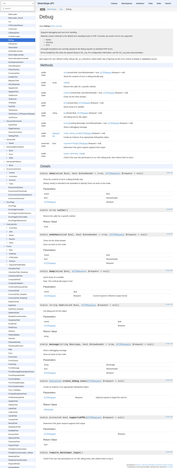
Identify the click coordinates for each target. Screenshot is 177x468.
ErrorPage (10, 202)
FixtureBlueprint (14, 66)
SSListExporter (14, 84)
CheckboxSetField (15, 276)
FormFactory (13, 361)
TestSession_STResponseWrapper (21, 114)
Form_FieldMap (14, 390)
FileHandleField (14, 342)
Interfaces (140, 3)
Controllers (13, 176)
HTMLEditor (13, 257)
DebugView (12, 44)
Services (12, 180)
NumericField (13, 434)
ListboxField (13, 412)
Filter (11, 250)
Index (159, 3)
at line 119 (169, 304)
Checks (12, 173)
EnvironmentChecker (16, 198)
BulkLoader (12, 14)
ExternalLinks (12, 224)
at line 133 (169, 343)
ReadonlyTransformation (17, 460)
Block (11, 151)
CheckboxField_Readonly (18, 272)
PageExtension (14, 128)
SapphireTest (13, 92)
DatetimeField (13, 313)
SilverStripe (51, 9)
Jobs (11, 232)
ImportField (12, 125)
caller (66, 83)
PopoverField (13, 445)
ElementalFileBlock (14, 162)
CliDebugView (13, 33)
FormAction (12, 357)
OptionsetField (13, 438)
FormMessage (13, 368)
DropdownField (14, 320)
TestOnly (11, 106)
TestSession (13, 110)
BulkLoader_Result (15, 18)
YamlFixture (12, 117)
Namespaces (126, 3)
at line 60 (170, 209)
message (67, 123)
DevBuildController (15, 51)
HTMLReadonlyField (16, 397)
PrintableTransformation (17, 449)
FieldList (11, 331)
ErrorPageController (16, 210)
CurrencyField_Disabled (17, 294)
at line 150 (169, 380)
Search (168, 3)
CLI (9, 22)
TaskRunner (13, 95)
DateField (12, 305)
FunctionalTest (13, 73)
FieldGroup (12, 327)
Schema (12, 261)
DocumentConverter (14, 121)
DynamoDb (11, 140)
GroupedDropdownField (17, 394)
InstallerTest (13, 77)
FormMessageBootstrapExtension (21, 372)
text (65, 113)
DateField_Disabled (15, 309)
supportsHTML (70, 143)
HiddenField (13, 405)
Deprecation (13, 47)
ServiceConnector (15, 132)
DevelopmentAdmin (15, 62)
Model (11, 143)
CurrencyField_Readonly (17, 298)
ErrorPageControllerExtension (19, 213)
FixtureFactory (13, 70)
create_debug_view (71, 133)
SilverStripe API (46, 3)
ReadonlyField (13, 456)
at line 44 (170, 172)
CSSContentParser (15, 25)
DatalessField (13, 302)
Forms (9, 246)
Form (11, 154)
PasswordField (14, 442)
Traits (11, 184)
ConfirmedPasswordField (18, 287)
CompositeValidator (15, 283)
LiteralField (12, 416)
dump (66, 103)
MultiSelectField (14, 427)
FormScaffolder (14, 379)
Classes (114, 3)
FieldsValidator (14, 335)
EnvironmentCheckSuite (17, 191)
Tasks (11, 243)
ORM (11, 158)
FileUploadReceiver (15, 346)
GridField (12, 254)
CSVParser (12, 29)
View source (56, 26)
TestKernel (12, 99)
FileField (11, 338)
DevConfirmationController (18, 58)
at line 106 (169, 270)
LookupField (13, 420)
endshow (67, 93)
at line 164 (169, 416)
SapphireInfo (13, 88)
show (66, 72)
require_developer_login (73, 153)
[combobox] (17, 8)
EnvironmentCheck (14, 169)
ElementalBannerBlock (15, 147)
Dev (61, 9)
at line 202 (169, 452)
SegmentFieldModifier (17, 265)
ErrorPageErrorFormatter (17, 217)
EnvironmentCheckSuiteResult (20, 195)
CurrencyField (13, 291)
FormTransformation (16, 386)
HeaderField (13, 401)
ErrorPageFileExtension (17, 221)
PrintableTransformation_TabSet (20, 453)
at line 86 (170, 234)
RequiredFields (14, 464)
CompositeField (14, 280)
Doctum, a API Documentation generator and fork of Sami (154, 465)
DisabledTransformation (17, 316)
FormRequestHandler (16, 375)
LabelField (12, 408)
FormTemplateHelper (16, 383)
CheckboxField (14, 268)
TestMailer (12, 103)
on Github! (169, 467)
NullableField (13, 431)
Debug (11, 40)
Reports (12, 239)
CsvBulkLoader (14, 36)
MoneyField (12, 423)
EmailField (12, 324)
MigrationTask (13, 81)
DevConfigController (16, 55)
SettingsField (13, 136)
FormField (12, 364)
